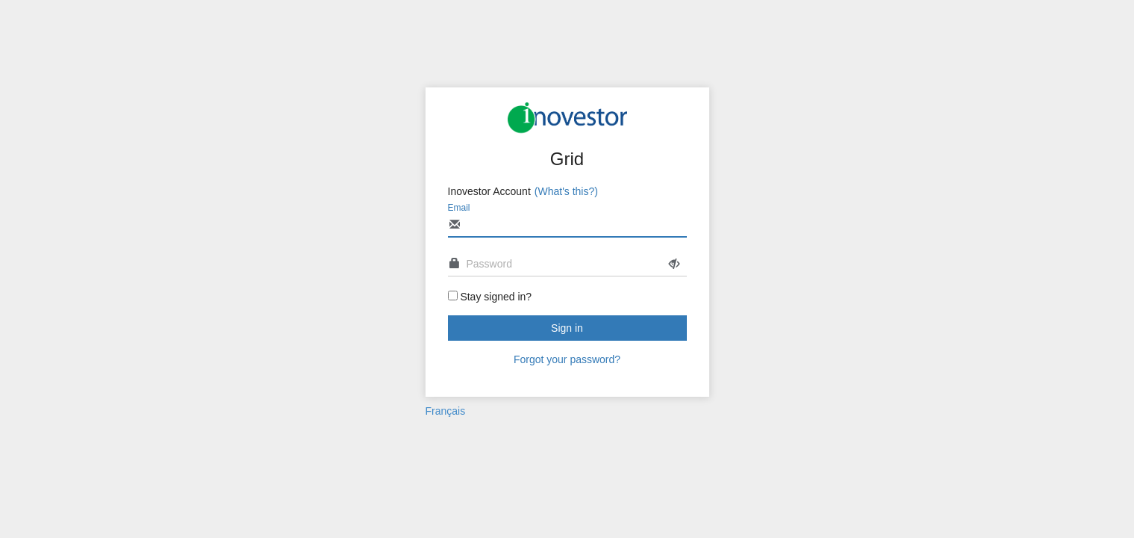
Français (446, 411)
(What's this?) (566, 191)
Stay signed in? (496, 297)
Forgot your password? (567, 359)
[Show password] (674, 264)
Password (489, 264)
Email (459, 207)
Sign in (567, 328)
